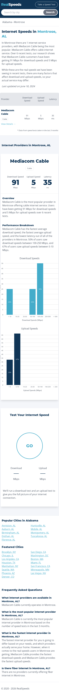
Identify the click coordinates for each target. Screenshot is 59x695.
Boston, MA (37, 559)
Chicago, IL (7, 555)
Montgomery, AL (40, 532)
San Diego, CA (38, 552)
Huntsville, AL (38, 525)
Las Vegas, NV (38, 573)
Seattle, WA (8, 569)
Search (50, 12)
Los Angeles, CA (10, 559)
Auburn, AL (8, 529)
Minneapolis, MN (40, 569)
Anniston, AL (9, 525)
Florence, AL (8, 539)
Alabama (7, 22)
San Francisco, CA (40, 566)
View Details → (8, 124)
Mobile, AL (36, 529)
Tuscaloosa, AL (39, 536)
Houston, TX (8, 562)
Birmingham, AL (10, 532)
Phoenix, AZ (8, 573)
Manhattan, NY (10, 566)
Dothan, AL (8, 536)
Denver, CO (8, 576)
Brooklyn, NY (9, 552)
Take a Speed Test (46, 4)
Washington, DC (39, 555)
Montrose (19, 22)
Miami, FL (36, 562)
